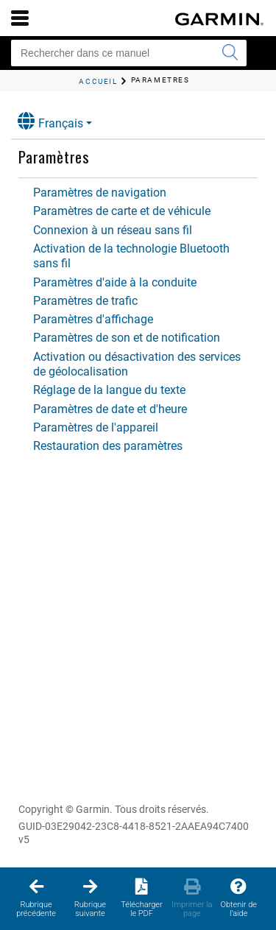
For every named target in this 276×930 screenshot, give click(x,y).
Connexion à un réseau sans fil (112, 230)
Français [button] (50, 121)
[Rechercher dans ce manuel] (129, 53)
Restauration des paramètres (108, 446)
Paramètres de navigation (99, 193)
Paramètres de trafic (85, 301)
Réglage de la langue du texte (109, 390)
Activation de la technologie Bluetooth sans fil (131, 256)
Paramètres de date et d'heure (110, 409)
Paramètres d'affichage (93, 319)
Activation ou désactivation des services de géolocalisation (137, 364)
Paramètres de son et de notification (126, 338)
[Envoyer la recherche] (230, 53)
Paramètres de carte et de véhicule (121, 211)
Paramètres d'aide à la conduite (115, 282)
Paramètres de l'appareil (95, 427)
